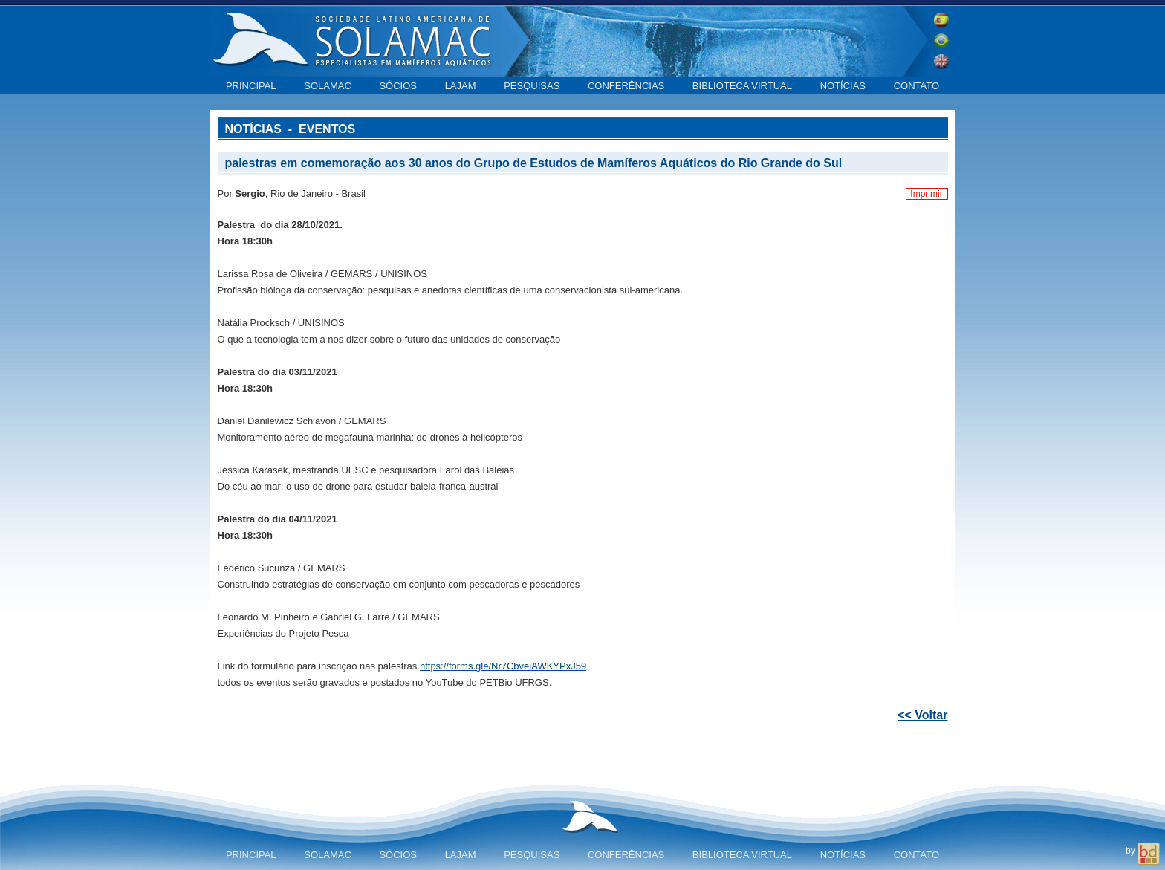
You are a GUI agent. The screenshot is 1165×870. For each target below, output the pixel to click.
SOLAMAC (327, 85)
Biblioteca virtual (742, 85)
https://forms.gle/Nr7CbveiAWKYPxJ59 (503, 666)
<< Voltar (922, 715)
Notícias (843, 85)
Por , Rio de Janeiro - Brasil (292, 193)
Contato (916, 85)
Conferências (626, 85)
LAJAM (460, 85)
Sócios (398, 85)
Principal (251, 85)
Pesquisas (531, 85)
